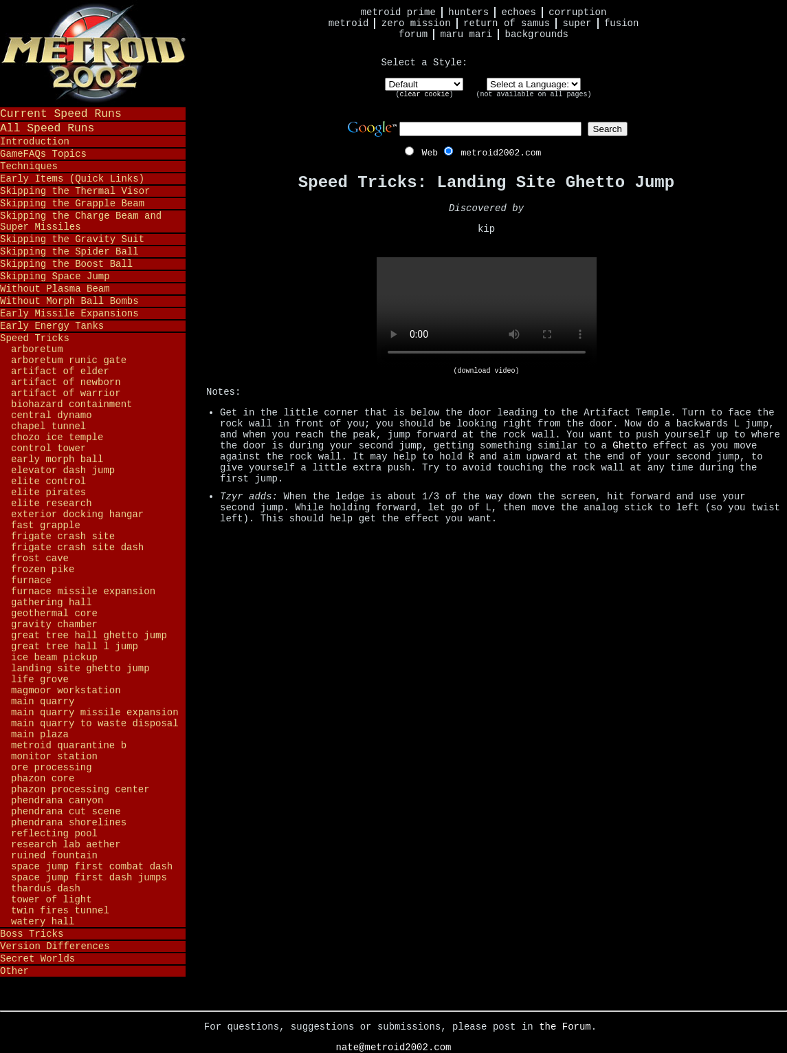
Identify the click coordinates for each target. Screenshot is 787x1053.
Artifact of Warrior (66, 393)
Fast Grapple (45, 525)
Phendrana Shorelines (68, 822)
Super (577, 23)
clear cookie (424, 94)
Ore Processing (51, 767)
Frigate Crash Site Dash (77, 547)
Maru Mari (466, 34)
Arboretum (37, 349)
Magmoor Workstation (66, 690)
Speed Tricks (34, 338)
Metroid (349, 23)
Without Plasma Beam (55, 288)
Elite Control (48, 481)
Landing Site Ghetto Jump (80, 668)
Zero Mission (416, 23)
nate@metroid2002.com (393, 1047)
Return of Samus (506, 23)
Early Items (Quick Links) (72, 178)
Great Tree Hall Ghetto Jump (89, 635)
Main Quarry (42, 701)
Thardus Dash (45, 888)
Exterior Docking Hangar (77, 514)
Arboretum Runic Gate (68, 360)
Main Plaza (40, 734)
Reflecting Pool (54, 833)
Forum (413, 34)
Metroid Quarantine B (68, 745)
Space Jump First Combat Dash (92, 866)
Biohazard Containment (71, 404)
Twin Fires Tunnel (60, 910)
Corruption (577, 12)
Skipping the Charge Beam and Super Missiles (81, 221)
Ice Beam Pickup (54, 657)
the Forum (565, 1026)
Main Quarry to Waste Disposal (95, 723)
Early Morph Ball (57, 459)
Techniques (29, 166)
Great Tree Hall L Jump (74, 646)
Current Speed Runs (61, 113)
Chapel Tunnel (48, 426)
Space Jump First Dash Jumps (89, 877)
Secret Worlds (37, 958)
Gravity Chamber (54, 624)
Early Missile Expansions (69, 313)
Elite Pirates (48, 492)
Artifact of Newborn (66, 382)
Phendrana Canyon (57, 800)
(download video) (486, 371)
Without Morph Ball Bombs (69, 301)
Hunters (468, 12)
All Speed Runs (47, 128)
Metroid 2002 (93, 53)
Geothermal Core (54, 613)
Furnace (31, 580)
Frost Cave (40, 558)
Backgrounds (536, 34)
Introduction (34, 141)
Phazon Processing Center (80, 789)
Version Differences (55, 946)
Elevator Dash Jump (63, 470)
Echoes (519, 12)
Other (14, 971)
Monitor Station (54, 756)
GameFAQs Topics (43, 154)
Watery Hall (42, 921)
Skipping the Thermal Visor (75, 191)
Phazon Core (42, 778)
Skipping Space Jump (55, 276)
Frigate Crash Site (63, 536)
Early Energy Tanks (52, 326)
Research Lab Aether (66, 844)
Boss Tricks (31, 934)
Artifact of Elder (60, 371)
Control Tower (48, 448)
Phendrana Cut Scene (66, 811)
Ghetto (629, 445)
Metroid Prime (398, 12)
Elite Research (51, 503)
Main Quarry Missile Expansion (95, 712)
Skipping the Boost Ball (66, 264)
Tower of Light (51, 899)
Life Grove (40, 679)
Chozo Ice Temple (57, 437)
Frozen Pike (42, 569)
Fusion (621, 23)
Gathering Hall (51, 602)
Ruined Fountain (54, 855)
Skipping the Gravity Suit (72, 239)
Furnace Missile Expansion (83, 591)
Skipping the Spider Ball (69, 251)
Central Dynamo (51, 415)
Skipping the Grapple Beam (72, 203)
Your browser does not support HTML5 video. (487, 312)
